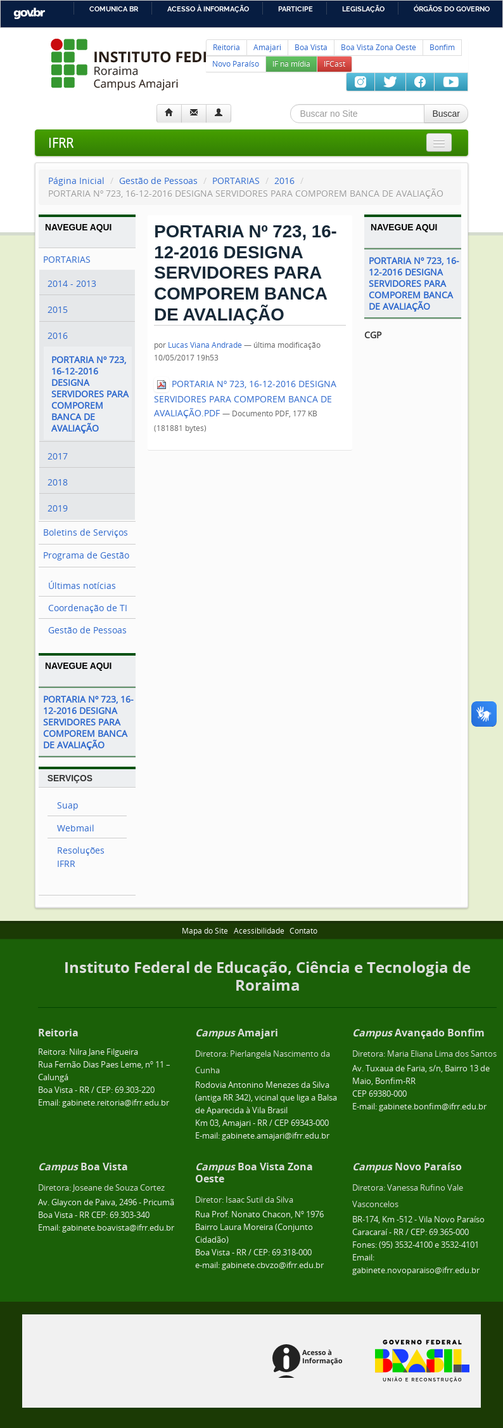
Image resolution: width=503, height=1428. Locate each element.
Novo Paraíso (235, 64)
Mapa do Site (205, 930)
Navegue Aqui (78, 227)
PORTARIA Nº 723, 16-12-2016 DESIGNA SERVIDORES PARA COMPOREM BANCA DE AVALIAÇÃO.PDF (245, 398)
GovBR (29, 14)
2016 (284, 181)
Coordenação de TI (87, 608)
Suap (68, 805)
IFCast (334, 64)
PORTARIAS (236, 181)
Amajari (267, 47)
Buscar (446, 114)
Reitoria (226, 47)
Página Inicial (76, 181)
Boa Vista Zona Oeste (378, 47)
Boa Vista (311, 47)
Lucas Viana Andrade (205, 345)
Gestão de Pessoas (158, 181)
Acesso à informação (208, 8)
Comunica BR (113, 8)
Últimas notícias (82, 585)
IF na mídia (291, 64)
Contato (303, 930)
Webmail (75, 828)
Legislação (363, 8)
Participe (295, 8)
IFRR (60, 142)
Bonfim (442, 47)
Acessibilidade (259, 930)
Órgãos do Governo (452, 8)
